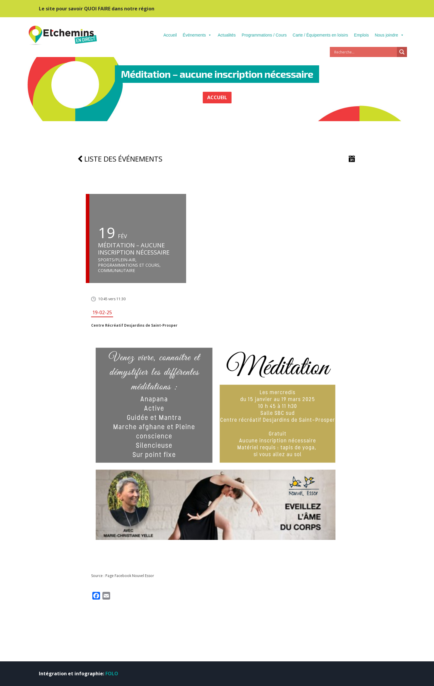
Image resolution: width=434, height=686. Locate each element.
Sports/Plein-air (116, 260)
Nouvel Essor (143, 575)
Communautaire (116, 270)
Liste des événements (119, 159)
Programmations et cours (128, 265)
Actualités (227, 35)
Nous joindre (389, 35)
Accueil (170, 35)
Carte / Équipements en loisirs (320, 35)
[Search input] (364, 52)
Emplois (361, 35)
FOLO (111, 673)
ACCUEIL (217, 97)
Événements (197, 35)
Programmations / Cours (264, 35)
